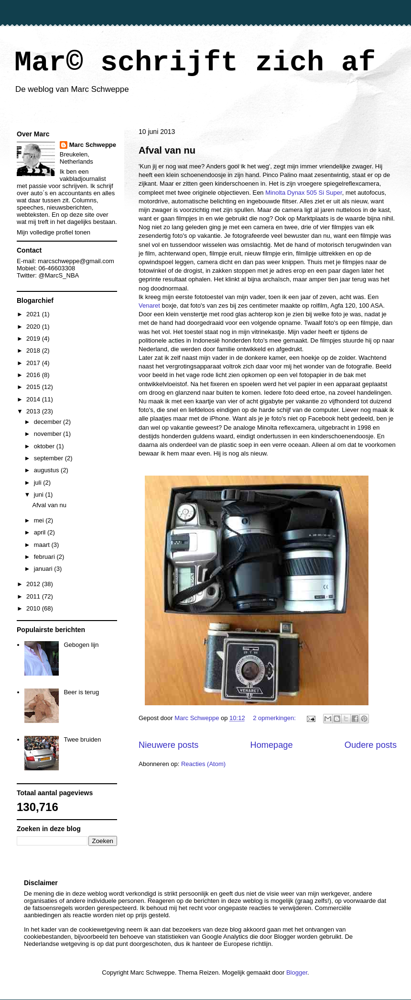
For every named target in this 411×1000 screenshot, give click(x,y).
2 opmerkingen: (275, 718)
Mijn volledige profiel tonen (53, 232)
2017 (34, 363)
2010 (34, 608)
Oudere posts (371, 745)
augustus (47, 470)
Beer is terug (81, 692)
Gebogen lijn (81, 644)
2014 (34, 399)
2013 (34, 411)
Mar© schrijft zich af (195, 62)
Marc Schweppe (92, 144)
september (49, 458)
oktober (45, 446)
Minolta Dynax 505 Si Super (303, 192)
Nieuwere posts (168, 745)
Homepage (271, 745)
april (40, 532)
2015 (34, 386)
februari (45, 556)
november (48, 433)
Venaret (149, 305)
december (48, 421)
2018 (34, 350)
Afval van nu (167, 150)
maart (43, 544)
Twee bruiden (82, 739)
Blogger (296, 972)
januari (44, 568)
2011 (34, 596)
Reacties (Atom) (203, 763)
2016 (34, 374)
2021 (34, 314)
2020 (34, 326)
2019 (34, 338)
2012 (34, 584)
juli (38, 482)
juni (39, 494)
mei (40, 520)
